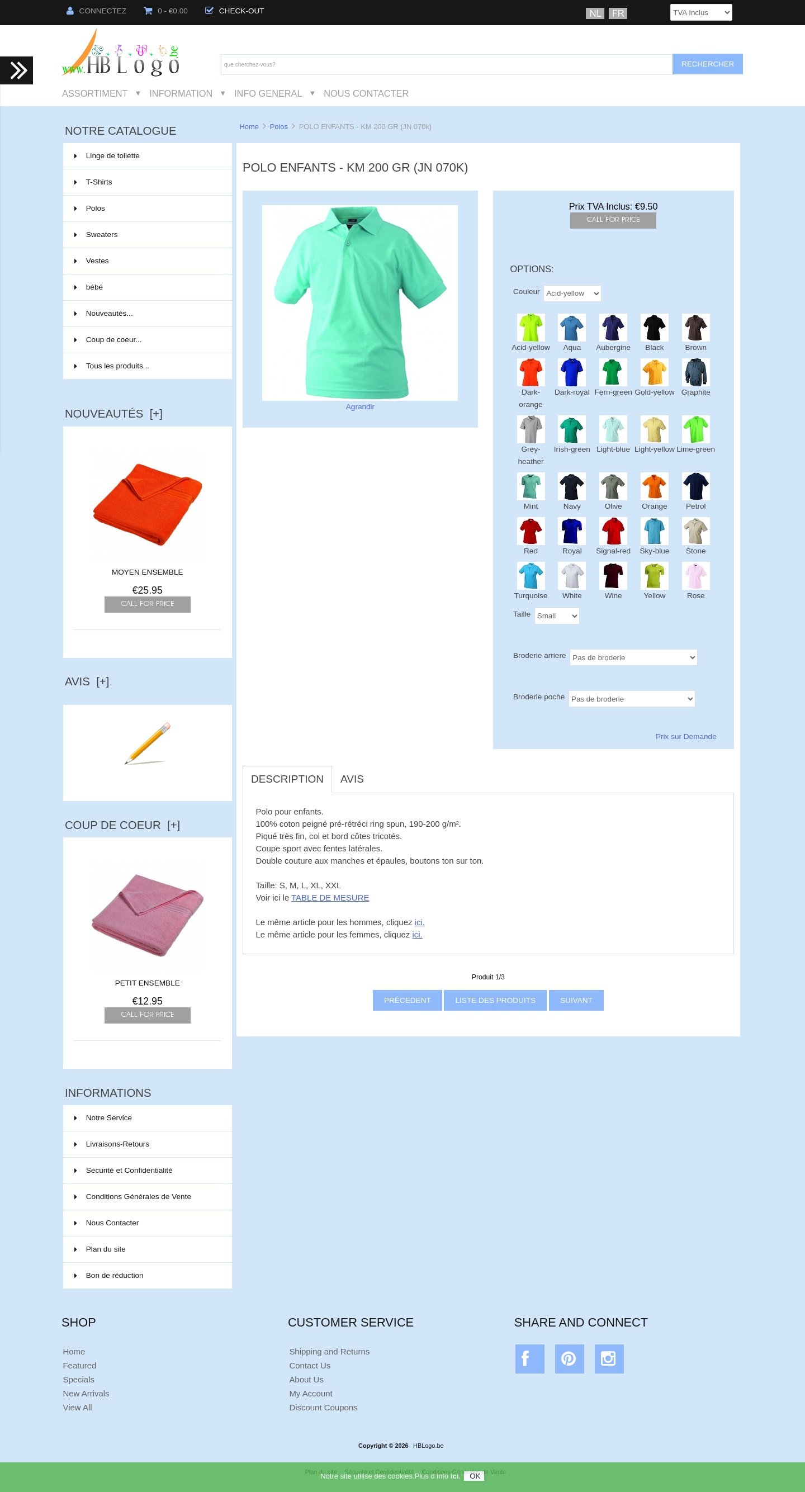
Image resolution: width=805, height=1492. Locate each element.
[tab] (380, 773)
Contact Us (309, 1365)
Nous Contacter (366, 93)
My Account (310, 1393)
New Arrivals (86, 1393)
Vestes (146, 261)
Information (180, 93)
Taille (522, 613)
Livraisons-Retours (111, 1144)
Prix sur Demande (686, 736)
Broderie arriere (539, 655)
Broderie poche (539, 696)
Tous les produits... (111, 366)
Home (248, 126)
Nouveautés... (103, 313)
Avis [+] (87, 681)
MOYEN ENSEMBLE (147, 572)
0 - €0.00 (166, 11)
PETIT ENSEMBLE (147, 978)
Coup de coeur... (108, 339)
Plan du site (100, 1249)
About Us (306, 1379)
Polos (279, 126)
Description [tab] (287, 779)
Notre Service (103, 1118)
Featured (79, 1365)
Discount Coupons (323, 1407)
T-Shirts (146, 182)
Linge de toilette (146, 156)
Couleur (526, 291)
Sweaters (146, 235)
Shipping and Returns (329, 1351)
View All (77, 1407)
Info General (268, 93)
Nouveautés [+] (114, 414)
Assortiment (95, 93)
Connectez (97, 11)
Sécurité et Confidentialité (123, 1170)
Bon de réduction (109, 1275)
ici (454, 1478)
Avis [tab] (352, 779)
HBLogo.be (428, 1445)
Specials (78, 1379)
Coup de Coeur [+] (122, 825)
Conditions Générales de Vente (132, 1196)
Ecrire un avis (148, 779)
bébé (146, 287)
